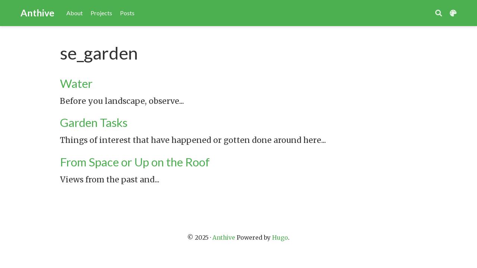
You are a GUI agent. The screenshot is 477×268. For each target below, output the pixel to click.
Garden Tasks (93, 122)
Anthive (37, 12)
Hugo (280, 237)
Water (76, 83)
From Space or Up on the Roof (135, 162)
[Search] (438, 13)
